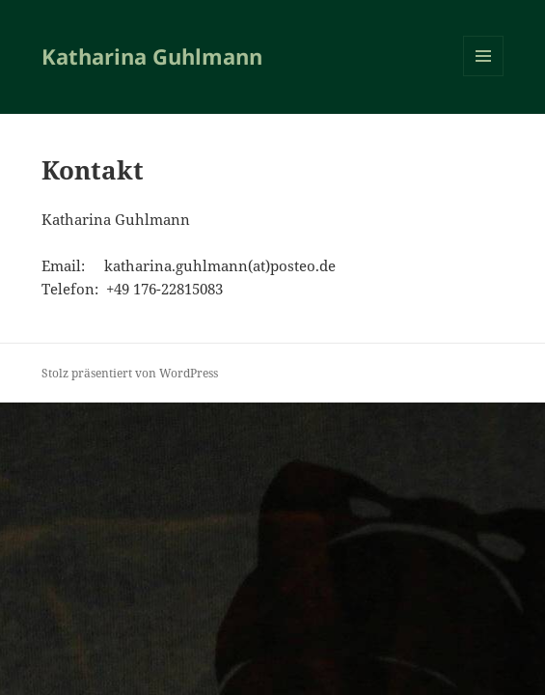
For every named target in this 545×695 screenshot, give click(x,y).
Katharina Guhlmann (151, 56)
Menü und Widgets (484, 75)
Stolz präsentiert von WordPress (129, 373)
